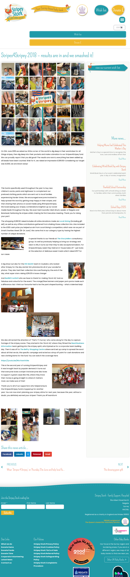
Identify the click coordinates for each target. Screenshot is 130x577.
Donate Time (7, 553)
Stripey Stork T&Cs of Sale (46, 550)
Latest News (6, 559)
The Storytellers (64, 238)
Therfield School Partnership (114, 187)
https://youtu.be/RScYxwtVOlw (15, 360)
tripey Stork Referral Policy (47, 553)
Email (3, 503)
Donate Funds (7, 550)
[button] (122, 20)
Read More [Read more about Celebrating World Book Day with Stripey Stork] (122, 179)
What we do (6, 544)
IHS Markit (28, 264)
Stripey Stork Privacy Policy (46, 544)
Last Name (50, 503)
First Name (31, 503)
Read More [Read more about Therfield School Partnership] (122, 199)
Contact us (6, 563)
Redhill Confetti (12, 278)
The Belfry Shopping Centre (32, 349)
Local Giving (64, 221)
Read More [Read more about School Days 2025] (122, 217)
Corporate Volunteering (12, 556)
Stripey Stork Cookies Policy (46, 547)
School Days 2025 (118, 207)
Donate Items (7, 547)
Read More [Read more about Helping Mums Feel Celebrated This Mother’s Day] (122, 158)
